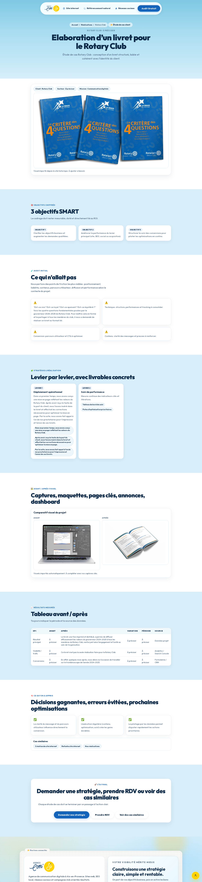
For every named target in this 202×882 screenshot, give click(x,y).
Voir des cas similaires (132, 815)
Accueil (75, 25)
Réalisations (86, 25)
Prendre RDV (102, 815)
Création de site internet (46, 746)
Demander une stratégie (71, 815)
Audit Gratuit (149, 8)
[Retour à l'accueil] (41, 867)
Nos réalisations (92, 746)
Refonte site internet (71, 746)
